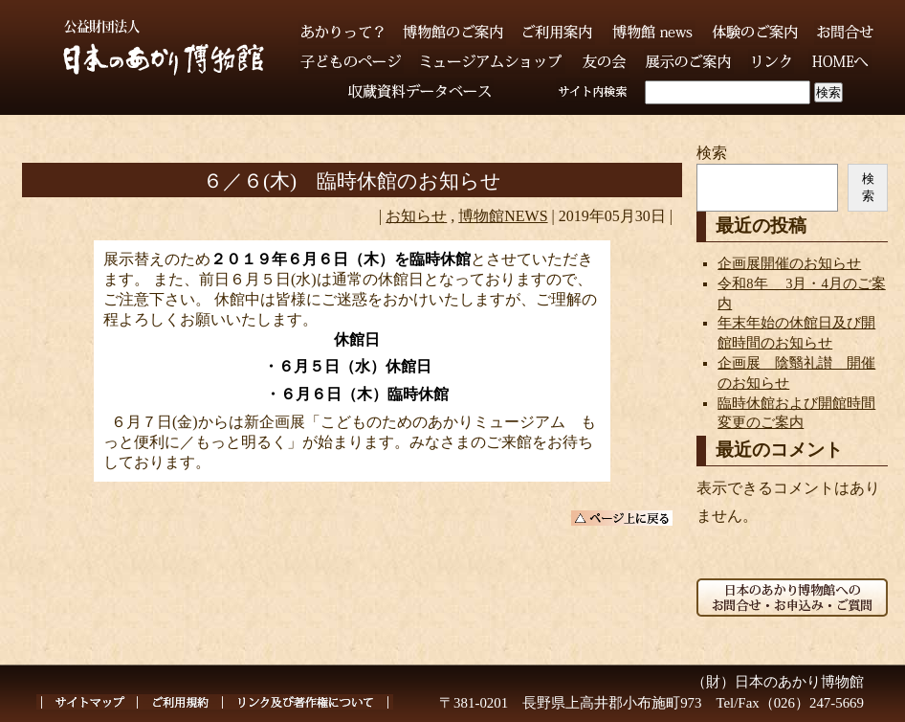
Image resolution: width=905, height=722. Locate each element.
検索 (711, 153)
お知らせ (416, 216)
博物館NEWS (502, 216)
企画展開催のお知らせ (789, 263)
